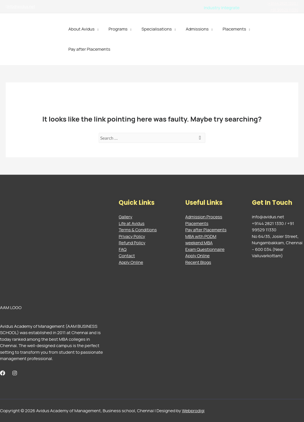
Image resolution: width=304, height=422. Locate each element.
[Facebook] (2, 373)
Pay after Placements (89, 49)
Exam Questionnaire (205, 249)
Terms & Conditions (138, 230)
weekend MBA (199, 243)
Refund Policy (132, 243)
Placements (228, 29)
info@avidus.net (20, 6)
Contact (127, 256)
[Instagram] (14, 373)
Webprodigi (193, 411)
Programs (115, 29)
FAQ (122, 249)
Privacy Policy (132, 236)
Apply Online (131, 262)
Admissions (192, 29)
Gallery (125, 217)
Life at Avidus (132, 223)
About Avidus (81, 29)
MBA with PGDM (201, 236)
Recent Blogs (198, 262)
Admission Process (204, 217)
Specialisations (153, 29)
